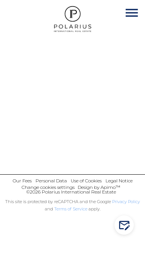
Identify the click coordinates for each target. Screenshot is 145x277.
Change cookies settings (48, 187)
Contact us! (126, 225)
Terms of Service (70, 209)
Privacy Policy (126, 201)
